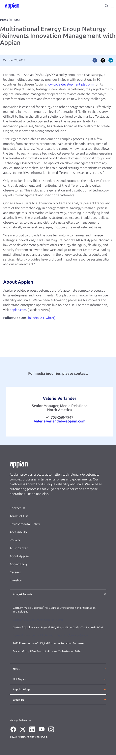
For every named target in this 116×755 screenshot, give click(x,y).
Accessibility (18, 532)
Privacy (15, 540)
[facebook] (94, 60)
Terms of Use (19, 516)
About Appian (19, 556)
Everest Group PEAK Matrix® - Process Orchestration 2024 (47, 651)
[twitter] (102, 60)
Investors (16, 580)
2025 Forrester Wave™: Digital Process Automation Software (48, 643)
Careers (15, 572)
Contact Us (17, 508)
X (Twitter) (47, 318)
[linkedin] (110, 60)
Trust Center (19, 548)
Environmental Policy (25, 524)
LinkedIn (33, 318)
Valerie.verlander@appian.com (59, 421)
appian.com (18, 310)
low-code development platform (71, 84)
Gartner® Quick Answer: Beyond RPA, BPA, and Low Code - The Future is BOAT (58, 627)
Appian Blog (18, 564)
